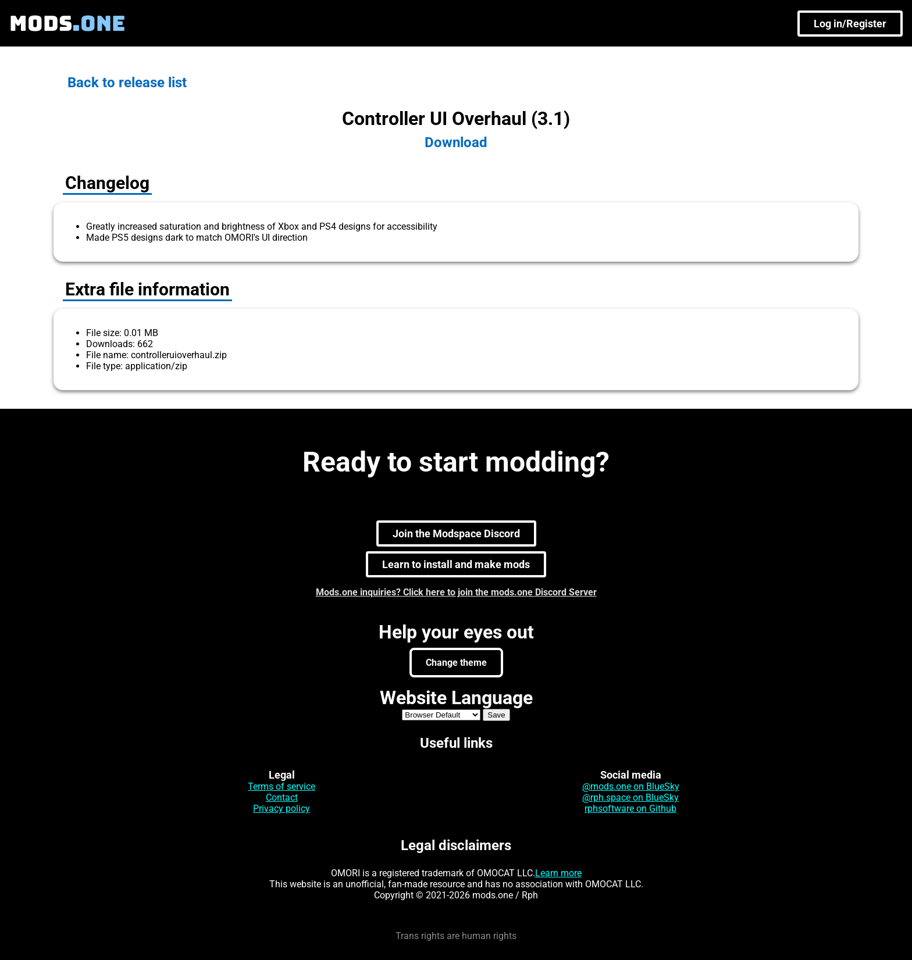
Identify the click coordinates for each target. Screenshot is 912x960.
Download (456, 142)
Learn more (558, 873)
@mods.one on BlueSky (630, 786)
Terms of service (281, 786)
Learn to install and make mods (456, 564)
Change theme (456, 662)
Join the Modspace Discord (456, 533)
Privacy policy (281, 808)
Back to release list (127, 82)
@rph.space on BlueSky (630, 797)
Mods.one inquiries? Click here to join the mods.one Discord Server (456, 592)
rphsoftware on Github (630, 808)
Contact (282, 797)
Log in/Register (850, 23)
